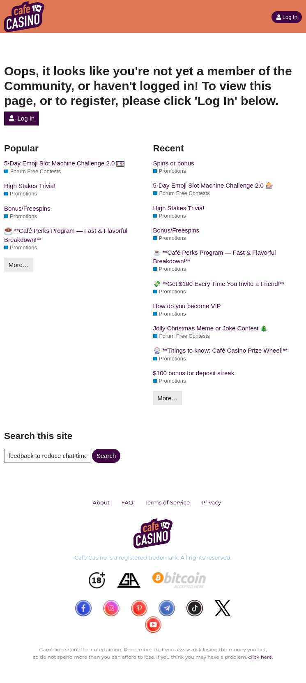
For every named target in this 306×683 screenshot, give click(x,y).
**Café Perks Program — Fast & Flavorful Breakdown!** (65, 235)
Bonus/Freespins (27, 208)
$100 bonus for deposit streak (194, 372)
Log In (286, 17)
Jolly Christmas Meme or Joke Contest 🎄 (210, 328)
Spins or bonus (173, 163)
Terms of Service (167, 502)
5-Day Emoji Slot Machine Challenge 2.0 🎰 (213, 185)
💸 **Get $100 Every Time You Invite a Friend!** (219, 283)
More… (19, 264)
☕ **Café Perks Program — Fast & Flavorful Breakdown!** (214, 257)
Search (106, 455)
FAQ (127, 502)
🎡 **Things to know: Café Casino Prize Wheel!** (220, 350)
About (101, 502)
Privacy (211, 502)
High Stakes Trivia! (29, 185)
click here (260, 657)
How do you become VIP (187, 305)
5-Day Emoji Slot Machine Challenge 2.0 (64, 164)
